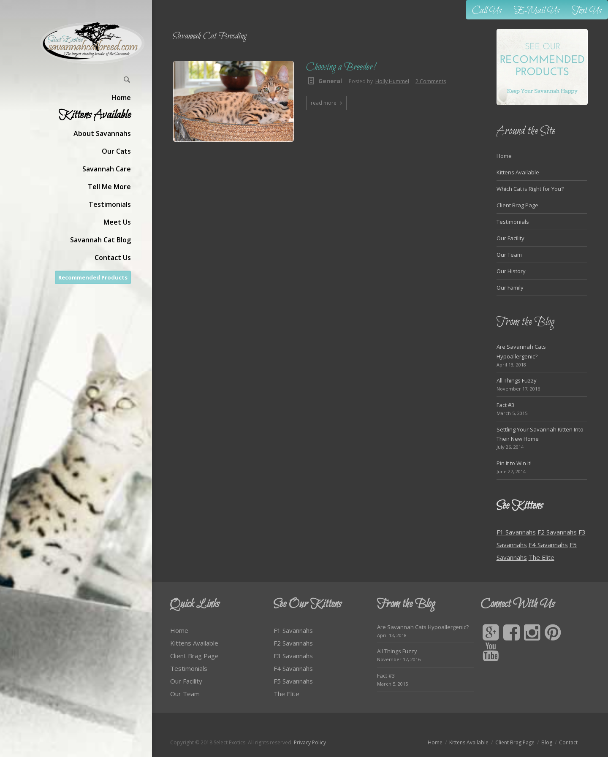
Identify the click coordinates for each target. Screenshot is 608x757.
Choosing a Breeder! (340, 67)
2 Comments (430, 81)
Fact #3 (505, 405)
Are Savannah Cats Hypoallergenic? (423, 627)
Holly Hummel (392, 81)
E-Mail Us (536, 10)
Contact (568, 742)
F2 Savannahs (557, 532)
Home (504, 156)
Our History (511, 271)
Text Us (587, 10)
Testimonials (513, 221)
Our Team (509, 254)
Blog (546, 742)
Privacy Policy (310, 742)
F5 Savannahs (293, 681)
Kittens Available (518, 172)
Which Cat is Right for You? (530, 189)
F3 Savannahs (293, 655)
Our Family (510, 287)
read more (324, 102)
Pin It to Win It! (514, 463)
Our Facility (510, 238)
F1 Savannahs (516, 532)
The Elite (541, 557)
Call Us (487, 10)
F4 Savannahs (548, 544)
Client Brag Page (517, 205)
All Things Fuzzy (517, 380)
